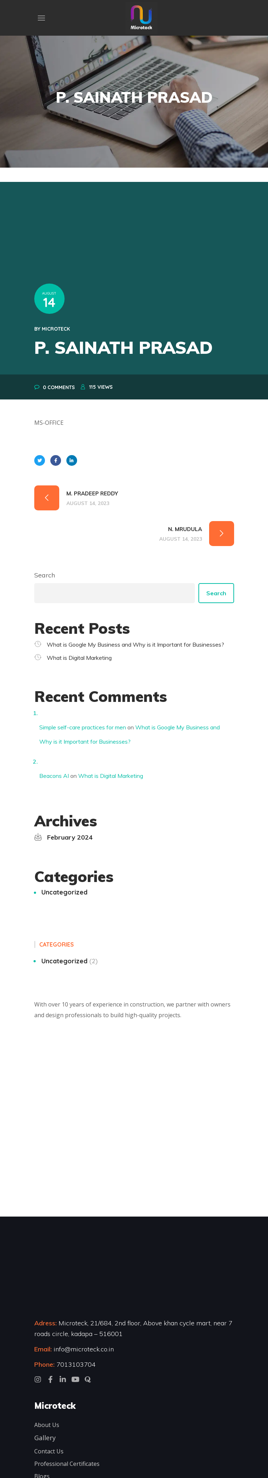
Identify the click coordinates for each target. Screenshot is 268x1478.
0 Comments (59, 387)
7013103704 (76, 1364)
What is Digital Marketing (79, 657)
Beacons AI (54, 775)
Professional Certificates (67, 1464)
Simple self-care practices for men (82, 727)
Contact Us (49, 1451)
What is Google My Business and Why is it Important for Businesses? (135, 644)
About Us (46, 1425)
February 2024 (70, 837)
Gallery (45, 1437)
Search (44, 575)
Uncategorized (64, 892)
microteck (56, 329)
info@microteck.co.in (83, 1349)
